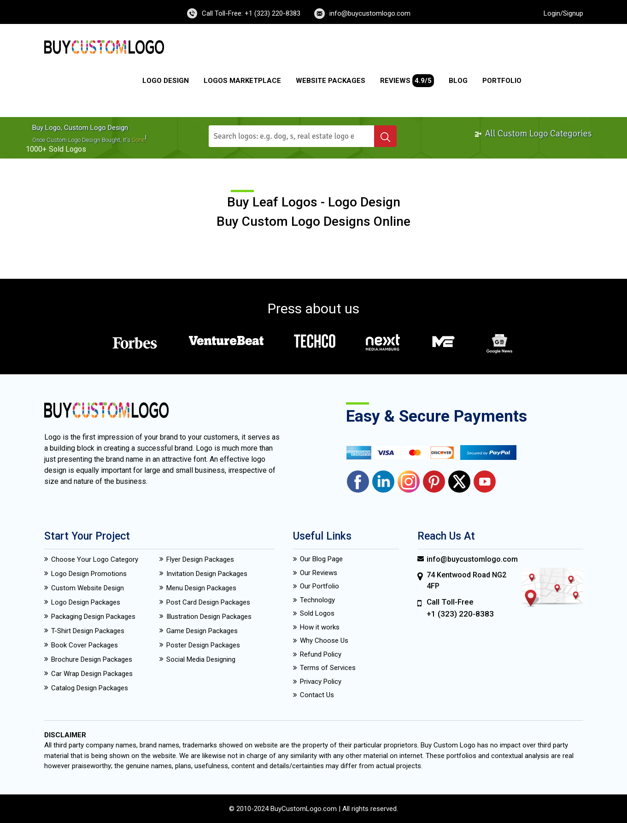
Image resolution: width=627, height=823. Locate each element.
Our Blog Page (321, 559)
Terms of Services (328, 668)
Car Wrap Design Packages (92, 674)
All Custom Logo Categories (533, 133)
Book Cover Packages (84, 645)
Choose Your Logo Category (94, 559)
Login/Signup (563, 13)
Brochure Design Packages (91, 659)
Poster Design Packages (203, 645)
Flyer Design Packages (200, 559)
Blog (458, 80)
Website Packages (330, 80)
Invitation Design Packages (206, 574)
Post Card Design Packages (208, 602)
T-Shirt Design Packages (87, 631)
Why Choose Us (324, 640)
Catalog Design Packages (89, 688)
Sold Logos (317, 613)
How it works (320, 627)
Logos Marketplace (242, 80)
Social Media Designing (200, 659)
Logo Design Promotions (89, 574)
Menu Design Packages (201, 588)
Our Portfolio (319, 586)
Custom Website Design (87, 588)
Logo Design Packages (85, 602)
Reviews (407, 80)
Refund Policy (320, 654)
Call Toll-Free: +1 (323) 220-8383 (251, 13)
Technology (317, 600)
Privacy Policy (320, 681)
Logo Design (165, 80)
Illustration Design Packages (209, 616)
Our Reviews (318, 573)
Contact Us (317, 695)
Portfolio (502, 80)
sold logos (67, 149)
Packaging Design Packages (93, 616)
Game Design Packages (202, 631)
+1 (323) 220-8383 (460, 613)
